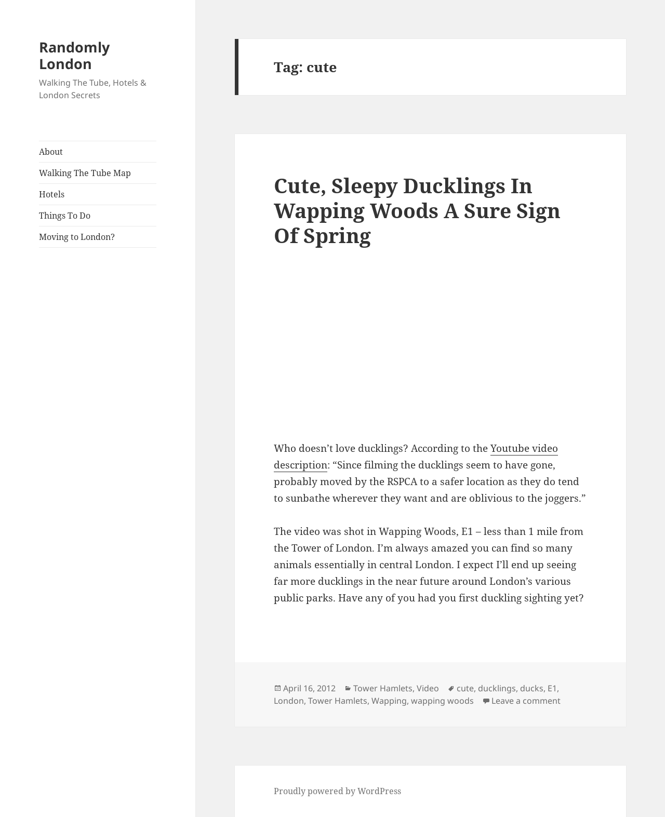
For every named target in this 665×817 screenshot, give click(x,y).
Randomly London (74, 55)
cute (465, 688)
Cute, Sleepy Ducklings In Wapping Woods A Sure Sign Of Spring (417, 210)
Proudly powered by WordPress (337, 791)
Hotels (51, 194)
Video (428, 688)
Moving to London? (77, 237)
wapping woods (442, 700)
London (289, 700)
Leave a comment (526, 700)
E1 (552, 688)
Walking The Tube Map (85, 173)
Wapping (389, 700)
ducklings (497, 688)
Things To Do (64, 215)
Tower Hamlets (383, 688)
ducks (531, 688)
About (51, 151)
